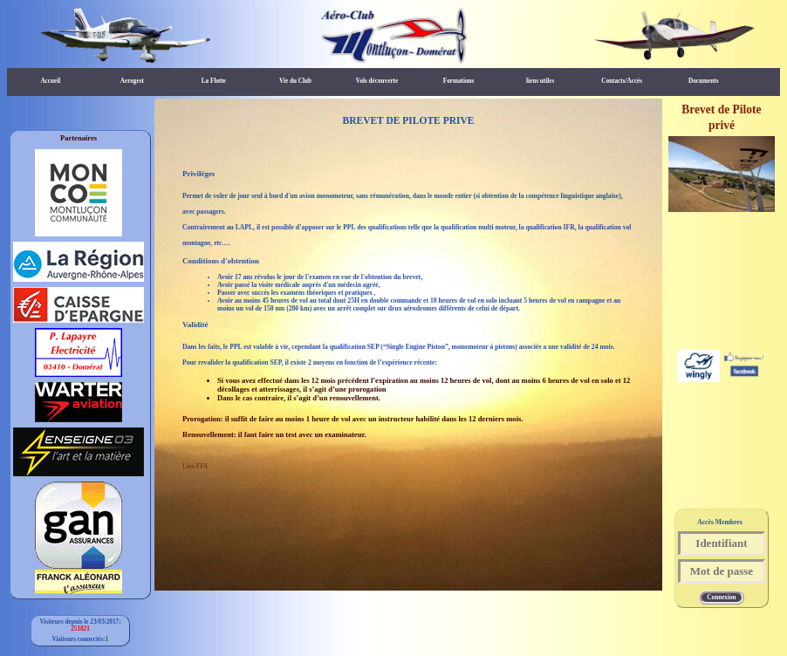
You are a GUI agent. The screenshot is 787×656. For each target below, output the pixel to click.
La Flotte (214, 81)
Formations (459, 81)
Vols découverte (377, 81)
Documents (703, 81)
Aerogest (132, 81)
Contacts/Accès (621, 81)
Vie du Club (295, 81)
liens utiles (540, 81)
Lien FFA (195, 466)
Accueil (50, 81)
